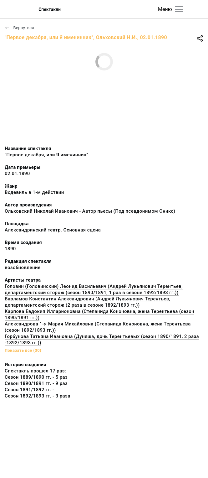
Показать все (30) (23, 350)
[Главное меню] (179, 9)
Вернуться (19, 27)
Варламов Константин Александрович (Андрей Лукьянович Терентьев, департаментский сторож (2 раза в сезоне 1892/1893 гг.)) (87, 302)
